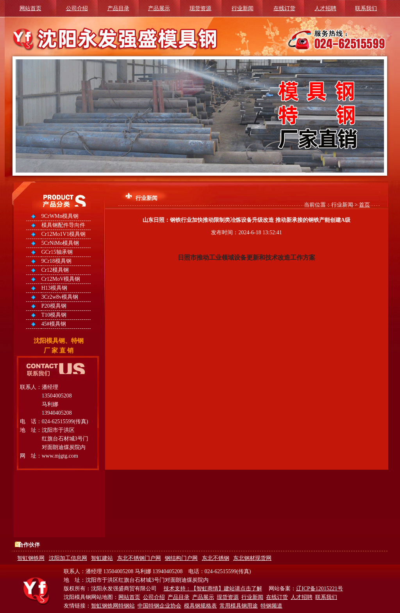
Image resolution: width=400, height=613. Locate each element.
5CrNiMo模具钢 (60, 243)
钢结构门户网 (181, 558)
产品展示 (159, 8)
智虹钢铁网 (31, 558)
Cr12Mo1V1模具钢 (63, 234)
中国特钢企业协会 (159, 606)
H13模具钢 (54, 288)
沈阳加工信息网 (68, 558)
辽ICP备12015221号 (319, 589)
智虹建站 (102, 558)
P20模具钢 (53, 306)
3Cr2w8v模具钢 (59, 297)
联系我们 (366, 8)
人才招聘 (325, 8)
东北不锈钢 (215, 558)
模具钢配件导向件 (63, 225)
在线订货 (284, 8)
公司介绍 (77, 8)
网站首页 (30, 8)
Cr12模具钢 (55, 270)
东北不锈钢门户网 (139, 558)
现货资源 (200, 8)
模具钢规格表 (200, 606)
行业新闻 (243, 8)
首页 (364, 205)
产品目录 (118, 8)
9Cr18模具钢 (56, 261)
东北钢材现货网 (252, 558)
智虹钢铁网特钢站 (113, 606)
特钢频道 (271, 606)
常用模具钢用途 (239, 606)
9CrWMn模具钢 (60, 216)
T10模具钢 (54, 315)
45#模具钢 (53, 324)
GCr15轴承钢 (57, 252)
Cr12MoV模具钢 (60, 279)
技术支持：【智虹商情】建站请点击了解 (213, 589)
